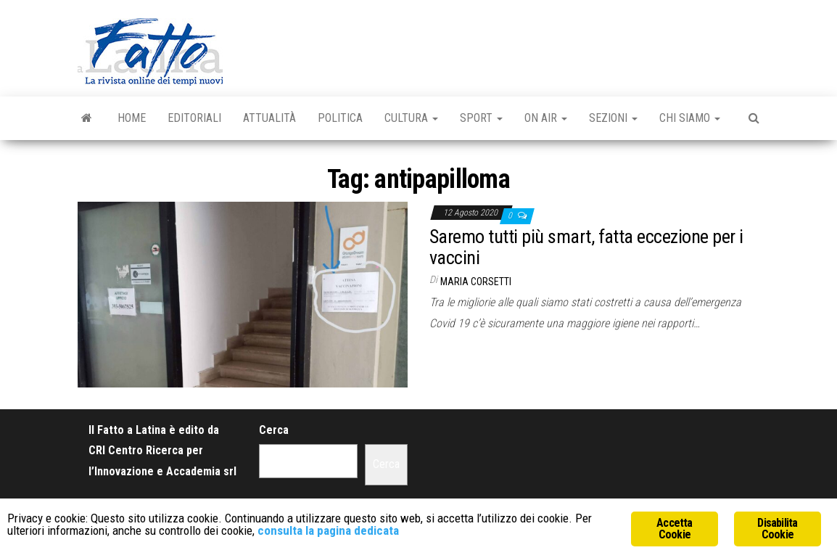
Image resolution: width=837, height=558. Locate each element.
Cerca (274, 430)
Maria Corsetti (475, 281)
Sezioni (613, 118)
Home (131, 118)
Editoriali (194, 118)
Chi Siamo (689, 118)
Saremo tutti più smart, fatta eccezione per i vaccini (586, 247)
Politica (340, 118)
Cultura (411, 118)
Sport (481, 118)
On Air (545, 118)
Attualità (269, 118)
